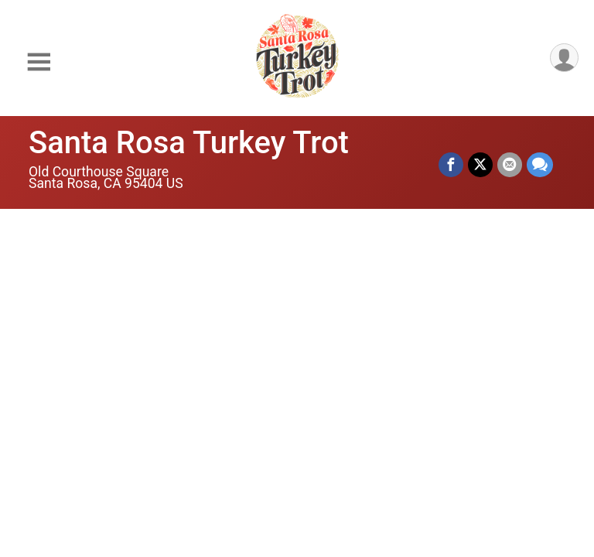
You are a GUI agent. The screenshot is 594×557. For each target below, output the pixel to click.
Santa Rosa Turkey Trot (189, 143)
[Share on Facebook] (451, 164)
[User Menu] (564, 57)
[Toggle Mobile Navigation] (38, 62)
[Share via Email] (509, 164)
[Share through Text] (540, 164)
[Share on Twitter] (480, 164)
